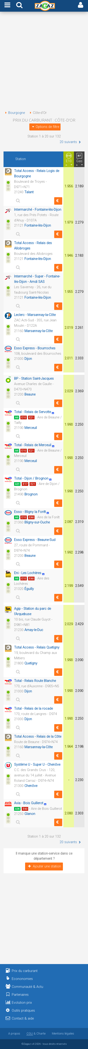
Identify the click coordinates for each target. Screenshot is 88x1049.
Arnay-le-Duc (33, 630)
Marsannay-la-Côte (38, 331)
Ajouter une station (44, 866)
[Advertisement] (44, 62)
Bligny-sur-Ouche (37, 522)
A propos (14, 1033)
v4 (32, 1043)
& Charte (36, 1033)
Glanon (29, 814)
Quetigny (30, 663)
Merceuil (30, 428)
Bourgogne (14, 113)
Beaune (29, 394)
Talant (29, 192)
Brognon (31, 494)
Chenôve (30, 786)
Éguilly (29, 589)
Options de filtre (45, 127)
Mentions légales (63, 1033)
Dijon (28, 359)
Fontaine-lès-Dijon (37, 226)
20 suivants (71, 142)
